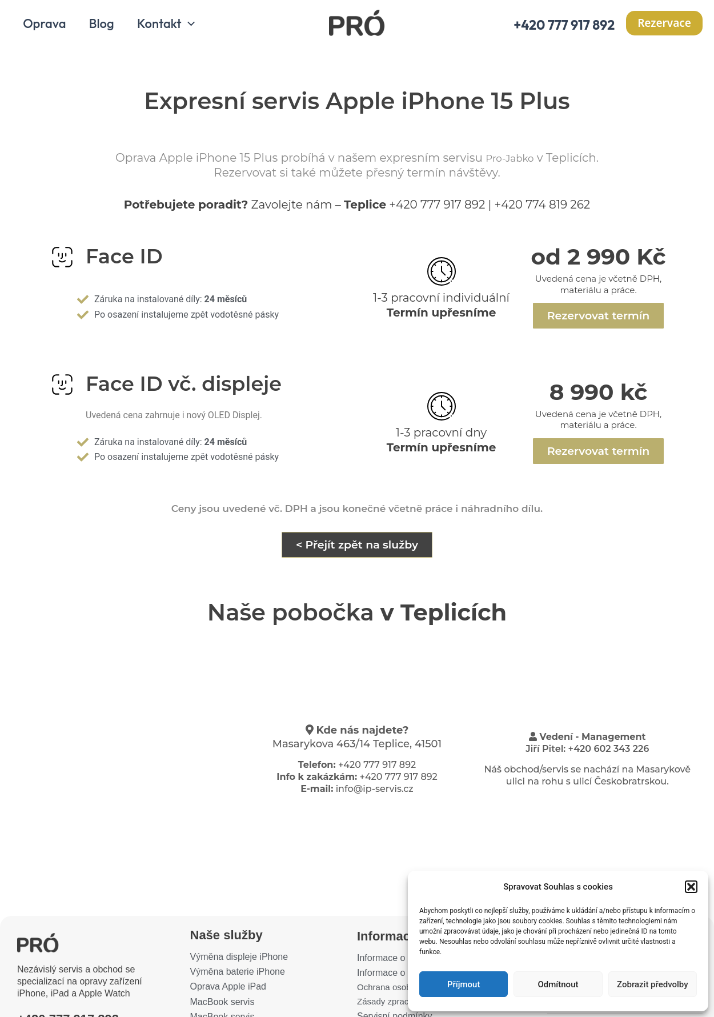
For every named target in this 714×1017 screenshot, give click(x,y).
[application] (193, 27)
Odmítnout (558, 984)
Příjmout (463, 984)
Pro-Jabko (510, 162)
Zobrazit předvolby (652, 984)
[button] (691, 886)
